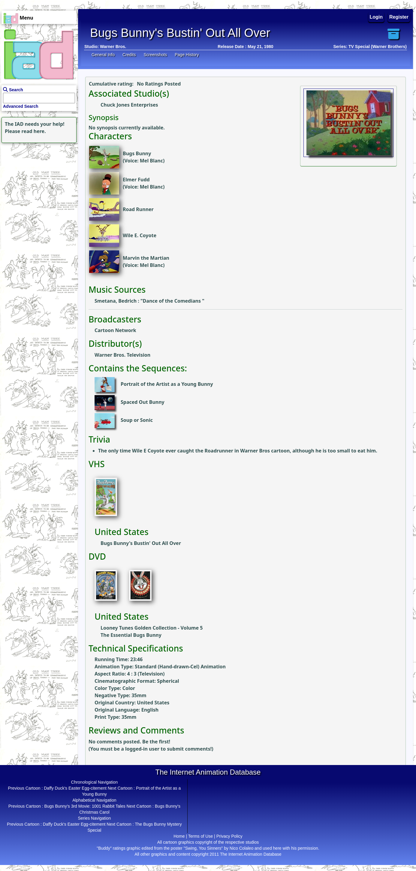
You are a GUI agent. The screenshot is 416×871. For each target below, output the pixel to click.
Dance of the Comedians (172, 301)
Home (179, 836)
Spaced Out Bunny (142, 402)
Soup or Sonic (137, 420)
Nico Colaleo (241, 848)
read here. (34, 131)
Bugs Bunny (137, 153)
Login (376, 17)
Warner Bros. (113, 46)
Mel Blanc (151, 160)
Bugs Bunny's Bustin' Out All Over (141, 543)
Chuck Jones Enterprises (129, 104)
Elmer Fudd (136, 179)
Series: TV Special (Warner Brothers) (370, 46)
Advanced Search (20, 106)
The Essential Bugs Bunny (131, 635)
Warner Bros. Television (122, 355)
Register (398, 17)
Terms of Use (200, 836)
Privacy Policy (229, 836)
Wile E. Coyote (139, 235)
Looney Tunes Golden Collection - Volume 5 (152, 628)
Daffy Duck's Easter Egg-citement (75, 788)
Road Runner (138, 209)
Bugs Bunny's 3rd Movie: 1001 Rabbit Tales (84, 806)
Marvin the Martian (146, 258)
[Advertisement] (37, 181)
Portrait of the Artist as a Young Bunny (167, 384)
